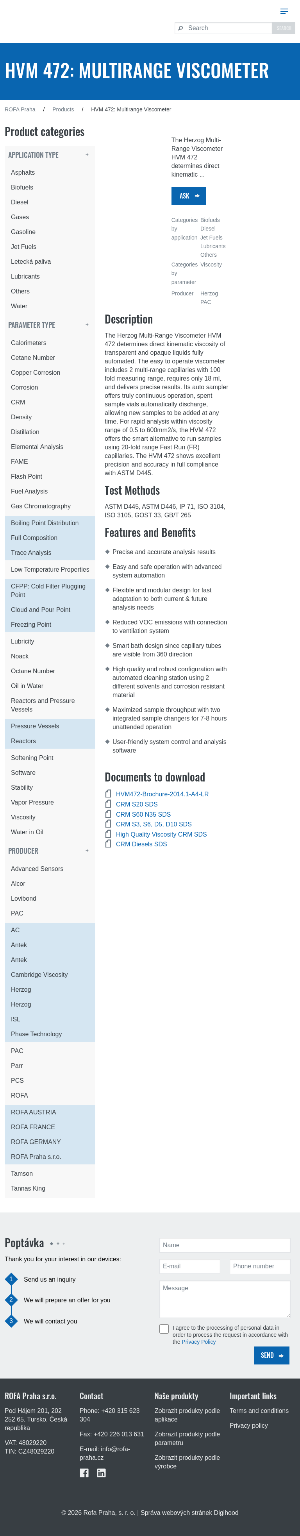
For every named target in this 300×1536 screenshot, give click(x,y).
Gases (20, 217)
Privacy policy (249, 1425)
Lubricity (22, 641)
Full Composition (34, 538)
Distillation (25, 432)
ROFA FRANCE (33, 1127)
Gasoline (23, 232)
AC (15, 930)
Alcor (18, 883)
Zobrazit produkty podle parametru (187, 1438)
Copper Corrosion (35, 372)
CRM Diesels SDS (141, 844)
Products (63, 109)
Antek (19, 945)
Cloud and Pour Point (40, 609)
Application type (33, 155)
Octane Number (33, 671)
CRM (18, 402)
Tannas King (28, 1188)
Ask (184, 195)
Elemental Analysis (37, 446)
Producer (23, 851)
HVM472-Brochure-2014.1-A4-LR (162, 794)
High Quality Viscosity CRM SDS (161, 834)
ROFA (19, 1095)
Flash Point (26, 476)
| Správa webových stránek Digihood (187, 1512)
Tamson (22, 1173)
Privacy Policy (199, 1342)
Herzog (21, 989)
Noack (20, 656)
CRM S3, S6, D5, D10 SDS (154, 824)
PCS (17, 1080)
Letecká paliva (31, 261)
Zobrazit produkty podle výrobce (187, 1462)
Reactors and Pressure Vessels (43, 705)
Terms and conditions (259, 1410)
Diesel (19, 202)
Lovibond (23, 898)
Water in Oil (27, 832)
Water (19, 306)
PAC (17, 913)
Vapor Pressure (32, 802)
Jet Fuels (23, 246)
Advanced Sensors (37, 868)
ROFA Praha (20, 109)
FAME (19, 461)
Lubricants (25, 276)
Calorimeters (28, 343)
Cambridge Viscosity (39, 974)
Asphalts (23, 172)
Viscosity (23, 817)
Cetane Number (33, 357)
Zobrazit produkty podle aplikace (187, 1415)
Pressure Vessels (35, 726)
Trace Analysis (31, 552)
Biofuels (22, 187)
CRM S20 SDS (137, 804)
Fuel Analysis (29, 491)
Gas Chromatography (41, 506)
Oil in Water (27, 686)
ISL (15, 1019)
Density (21, 417)
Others (20, 291)
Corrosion (24, 387)
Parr (17, 1065)
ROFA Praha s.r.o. (36, 1156)
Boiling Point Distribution (45, 523)
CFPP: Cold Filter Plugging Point (48, 590)
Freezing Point (31, 624)
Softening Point (32, 758)
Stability (22, 787)
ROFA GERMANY (36, 1142)
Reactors (23, 741)
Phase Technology (36, 1034)
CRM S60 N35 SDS (143, 814)
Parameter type (31, 325)
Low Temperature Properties (50, 569)
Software (23, 772)
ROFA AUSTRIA (33, 1112)
